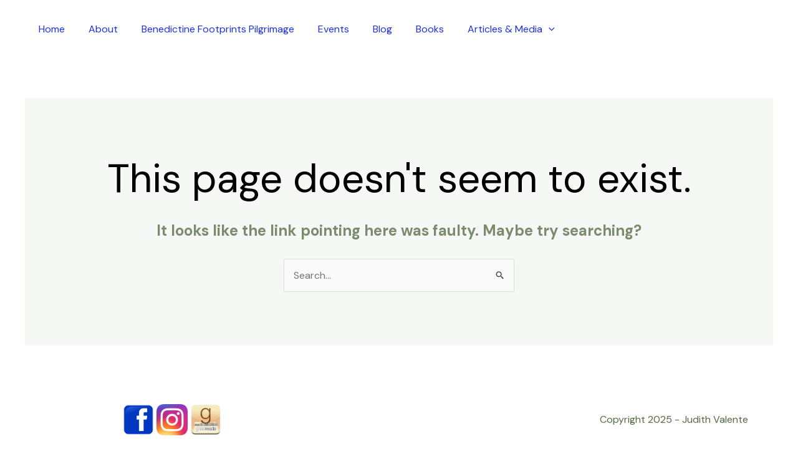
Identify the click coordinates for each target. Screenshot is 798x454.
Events (333, 29)
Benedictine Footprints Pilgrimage (218, 29)
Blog (382, 29)
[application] (548, 29)
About (103, 29)
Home (52, 29)
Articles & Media (511, 29)
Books (430, 29)
